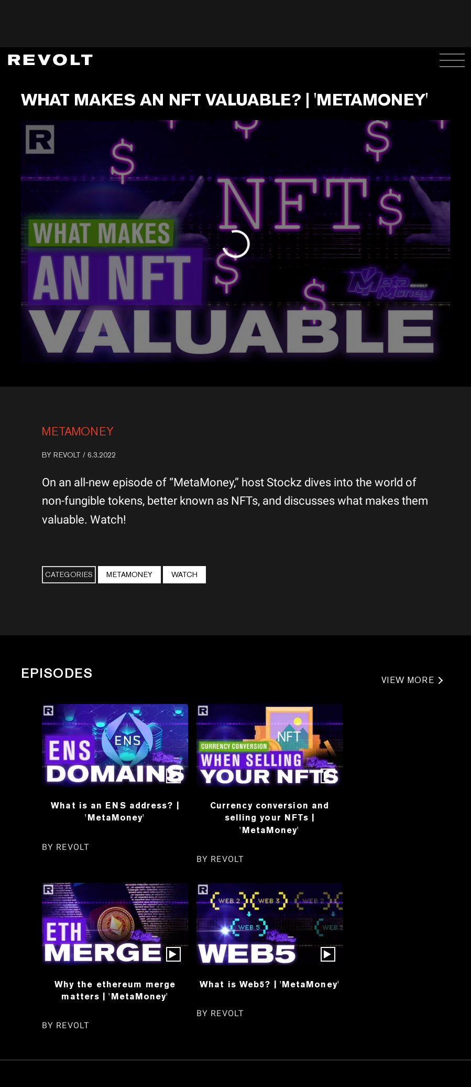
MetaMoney (78, 431)
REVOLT (67, 455)
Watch (184, 574)
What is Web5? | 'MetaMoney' (269, 984)
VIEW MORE (407, 680)
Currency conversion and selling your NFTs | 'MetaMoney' (269, 817)
